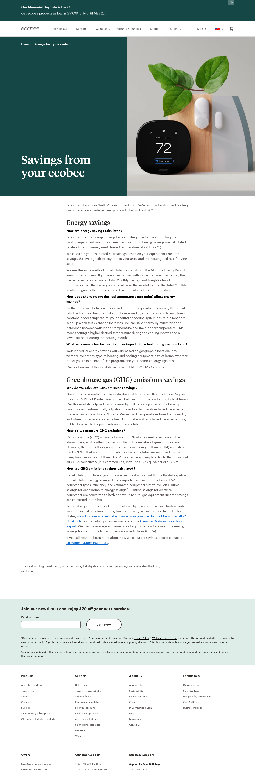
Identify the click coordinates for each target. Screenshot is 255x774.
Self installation (83, 696)
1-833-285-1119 (138, 769)
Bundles (25, 707)
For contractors (191, 685)
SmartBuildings (191, 690)
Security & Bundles (130, 28)
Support (157, 28)
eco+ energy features (86, 719)
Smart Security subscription (35, 713)
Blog (131, 713)
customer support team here (87, 543)
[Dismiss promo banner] (231, 2)
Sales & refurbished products (36, 764)
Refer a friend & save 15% (34, 769)
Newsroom (135, 719)
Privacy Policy (141, 638)
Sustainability (136, 690)
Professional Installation (87, 702)
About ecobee (136, 685)
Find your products (85, 707)
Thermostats (61, 28)
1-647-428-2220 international (91, 769)
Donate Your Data (138, 696)
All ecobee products (31, 685)
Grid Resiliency (191, 702)
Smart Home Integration (88, 724)
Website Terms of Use (164, 638)
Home (25, 44)
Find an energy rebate (86, 713)
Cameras (103, 28)
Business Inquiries (192, 707)
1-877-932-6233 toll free (88, 764)
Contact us (134, 724)
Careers (133, 702)
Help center (81, 685)
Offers (176, 28)
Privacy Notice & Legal (140, 707)
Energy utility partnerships (197, 696)
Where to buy (82, 736)
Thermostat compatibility (88, 690)
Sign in (203, 28)
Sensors (83, 28)
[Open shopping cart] (232, 28)
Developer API (82, 730)
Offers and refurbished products (38, 719)
